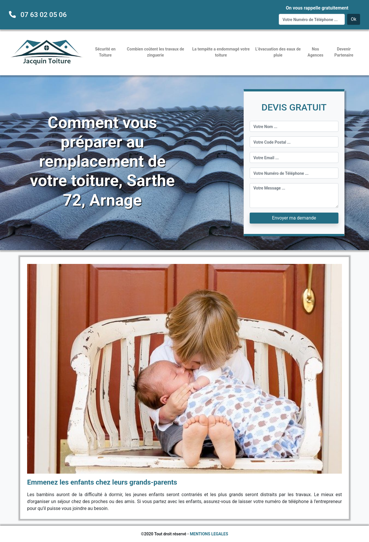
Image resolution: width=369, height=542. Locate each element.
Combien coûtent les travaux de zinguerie (155, 52)
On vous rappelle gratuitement (317, 8)
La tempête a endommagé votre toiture (221, 52)
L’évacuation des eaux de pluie (278, 52)
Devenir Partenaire (343, 52)
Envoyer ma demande (294, 218)
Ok (353, 19)
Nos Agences (315, 52)
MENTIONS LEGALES (209, 534)
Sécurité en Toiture (105, 52)
